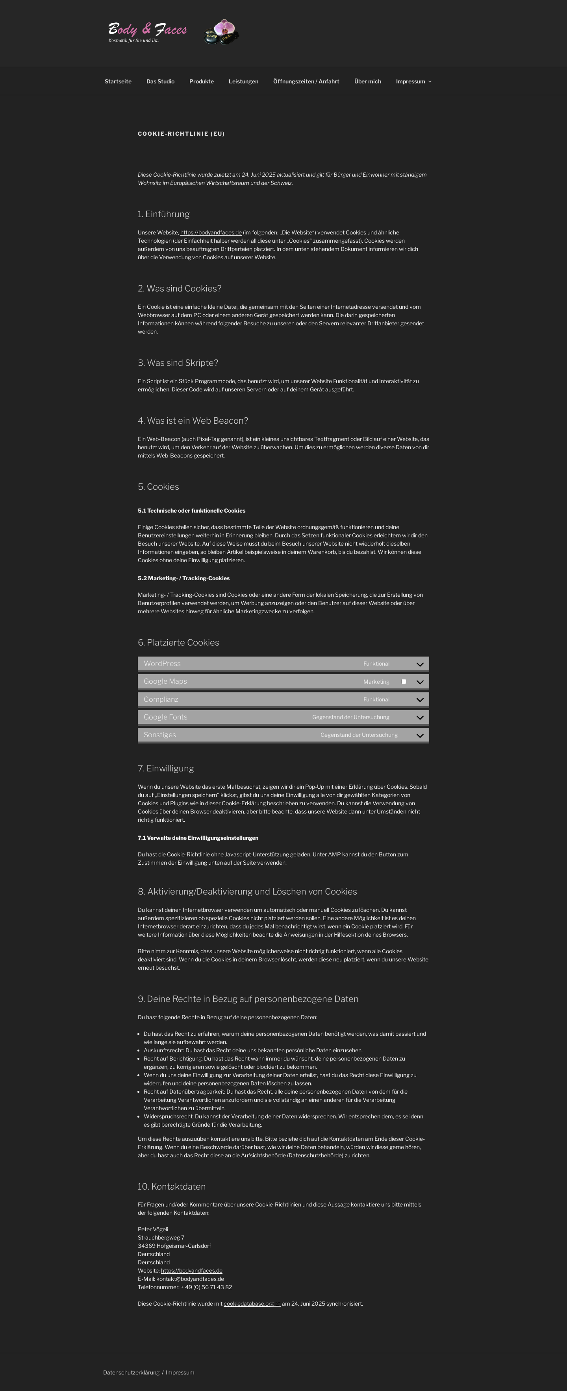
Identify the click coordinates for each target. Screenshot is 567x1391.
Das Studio (160, 81)
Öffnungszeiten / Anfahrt (306, 81)
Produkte (201, 81)
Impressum (414, 81)
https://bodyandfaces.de (211, 232)
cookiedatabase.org (249, 1303)
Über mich (367, 81)
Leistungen (243, 81)
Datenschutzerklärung (131, 1372)
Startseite (118, 81)
